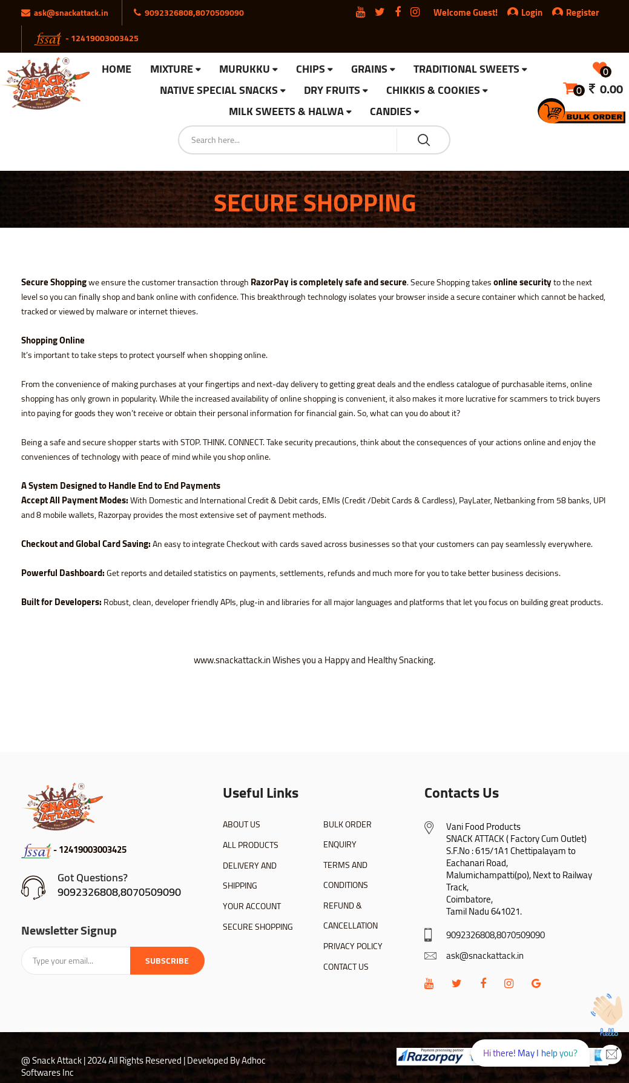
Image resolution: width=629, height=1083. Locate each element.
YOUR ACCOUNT (252, 906)
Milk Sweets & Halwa (286, 111)
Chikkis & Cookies (433, 90)
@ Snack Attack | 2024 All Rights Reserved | (103, 1060)
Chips (310, 69)
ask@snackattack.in (485, 955)
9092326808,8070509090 (119, 892)
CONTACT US (346, 967)
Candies (391, 111)
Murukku (244, 69)
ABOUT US (241, 824)
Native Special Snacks (219, 90)
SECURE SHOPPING (258, 927)
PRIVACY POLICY (353, 946)
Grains (369, 69)
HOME (116, 69)
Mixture (171, 69)
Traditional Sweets (466, 69)
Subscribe (167, 961)
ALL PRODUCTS (250, 845)
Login (531, 12)
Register (575, 12)
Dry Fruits (332, 90)
